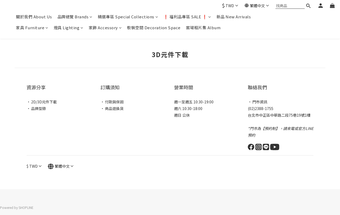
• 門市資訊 (257, 101)
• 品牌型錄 (36, 108)
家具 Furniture (32, 27)
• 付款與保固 (112, 101)
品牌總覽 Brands (74, 16)
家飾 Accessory (105, 27)
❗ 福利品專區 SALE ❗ (187, 16)
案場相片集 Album (203, 27)
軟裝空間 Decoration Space (154, 27)
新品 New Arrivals (233, 16)
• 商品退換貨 (112, 108)
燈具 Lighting (68, 27)
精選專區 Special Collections (128, 16)
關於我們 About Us (34, 16)
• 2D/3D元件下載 (42, 101)
